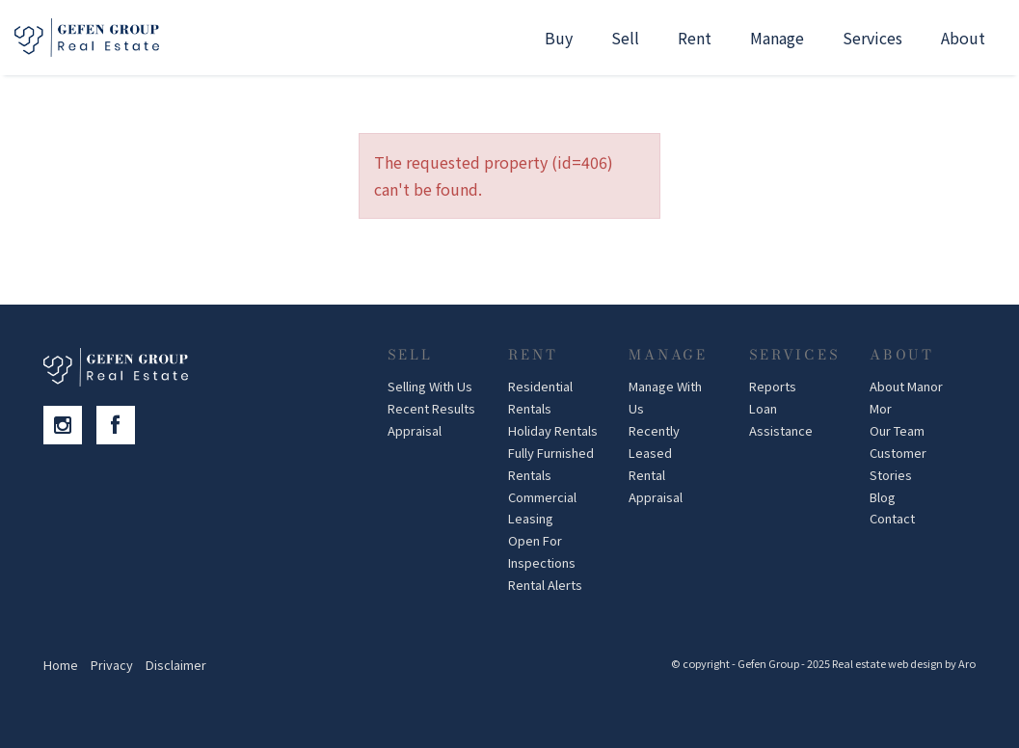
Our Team (897, 430)
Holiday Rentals (553, 430)
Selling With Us (430, 386)
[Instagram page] (69, 425)
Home (60, 664)
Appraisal (415, 430)
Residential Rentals (540, 397)
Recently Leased (654, 441)
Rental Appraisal (656, 486)
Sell (625, 37)
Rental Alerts (545, 584)
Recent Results (431, 408)
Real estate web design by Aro (904, 663)
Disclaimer (176, 664)
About (963, 37)
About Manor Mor (906, 397)
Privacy (112, 664)
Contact (892, 518)
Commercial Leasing (542, 508)
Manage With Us (665, 397)
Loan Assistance (781, 419)
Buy (559, 37)
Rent (694, 37)
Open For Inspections (542, 551)
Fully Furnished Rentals (551, 463)
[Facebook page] (120, 425)
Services (872, 37)
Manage (777, 37)
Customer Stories (898, 463)
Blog (883, 497)
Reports (772, 386)
